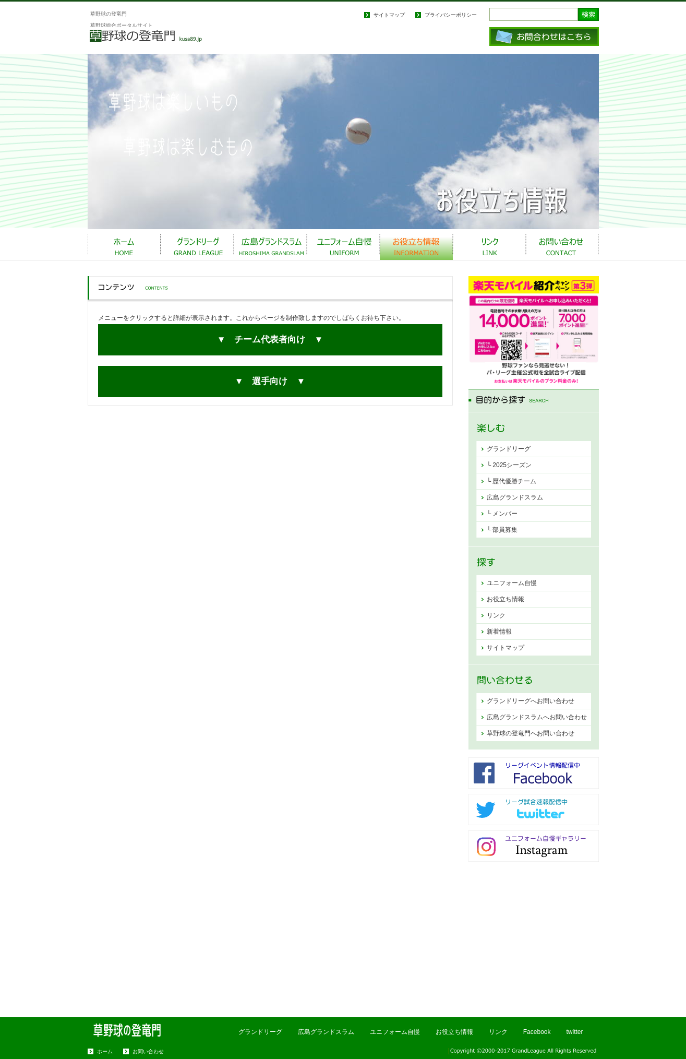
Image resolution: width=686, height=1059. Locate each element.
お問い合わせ (148, 1051)
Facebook (537, 1032)
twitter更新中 (533, 809)
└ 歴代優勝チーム (512, 481)
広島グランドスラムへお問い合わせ (537, 717)
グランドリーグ (509, 449)
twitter (574, 1032)
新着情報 (499, 631)
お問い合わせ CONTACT (562, 244)
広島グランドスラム (515, 497)
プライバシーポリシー (451, 15)
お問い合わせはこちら (544, 36)
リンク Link (489, 244)
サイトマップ (389, 15)
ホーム (105, 1051)
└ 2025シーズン (509, 465)
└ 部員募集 (502, 529)
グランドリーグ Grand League (197, 244)
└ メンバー (502, 513)
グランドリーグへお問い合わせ (530, 701)
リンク (496, 615)
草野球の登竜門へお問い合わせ (530, 733)
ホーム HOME (124, 244)
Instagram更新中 (533, 846)
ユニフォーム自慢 (343, 244)
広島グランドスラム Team (270, 244)
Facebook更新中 (533, 773)
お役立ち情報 (416, 244)
